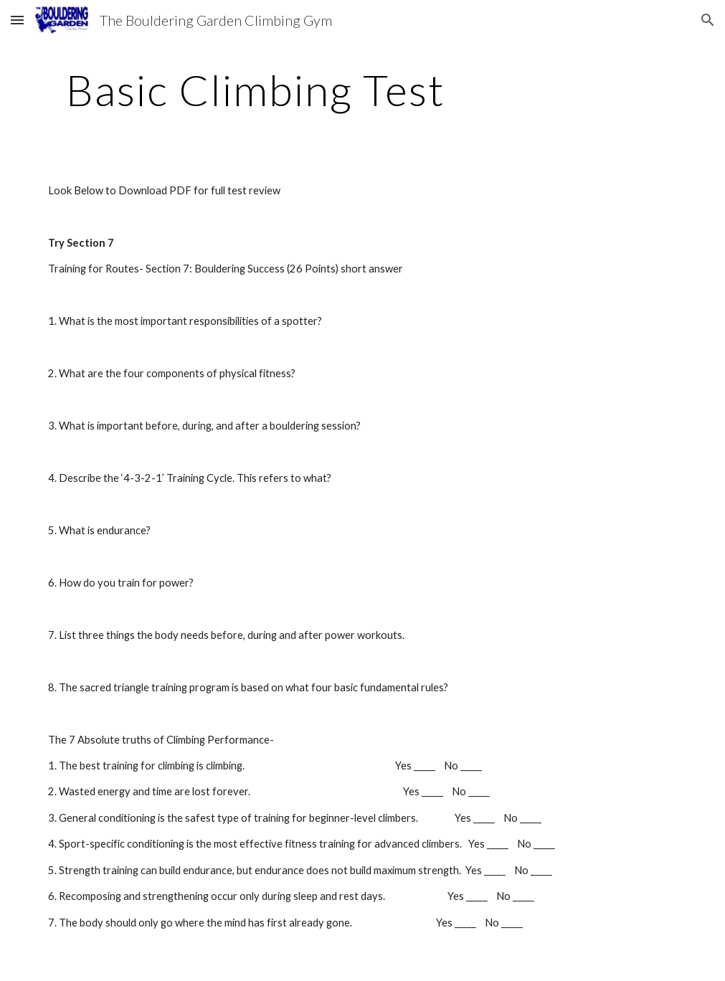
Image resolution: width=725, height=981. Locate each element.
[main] (255, 89)
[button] (17, 19)
